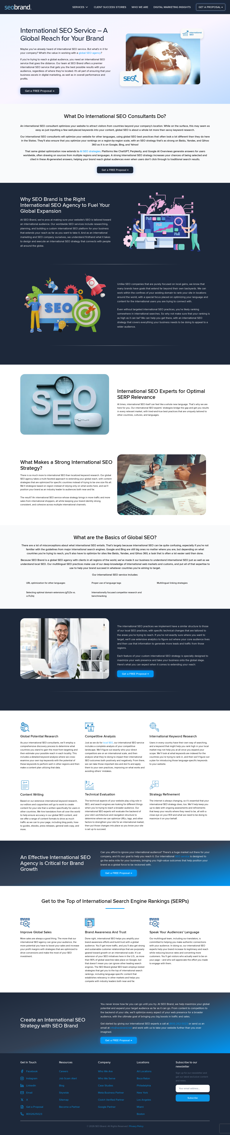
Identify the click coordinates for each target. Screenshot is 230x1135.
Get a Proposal (31, 1107)
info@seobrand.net (121, 1027)
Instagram (28, 1078)
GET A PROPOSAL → (211, 7)
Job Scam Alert (68, 1078)
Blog (61, 1085)
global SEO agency (90, 53)
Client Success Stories (110, 7)
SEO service (182, 856)
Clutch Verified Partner (111, 1099)
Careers (63, 1071)
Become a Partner (69, 1106)
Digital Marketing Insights (172, 7)
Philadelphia (144, 1085)
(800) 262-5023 (178, 1023)
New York (142, 1092)
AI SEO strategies (90, 151)
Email (26, 1092)
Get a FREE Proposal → (39, 91)
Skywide (64, 1092)
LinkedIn (28, 1085)
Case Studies (105, 1085)
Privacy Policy (136, 1126)
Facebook (29, 1071)
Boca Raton (143, 1078)
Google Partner (107, 1106)
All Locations (144, 1071)
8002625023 (31, 1114)
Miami (140, 1106)
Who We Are (140, 7)
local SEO (108, 742)
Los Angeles (144, 1099)
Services (80, 7)
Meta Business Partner (111, 1092)
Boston (141, 1114)
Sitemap (64, 1099)
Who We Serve (106, 1078)
